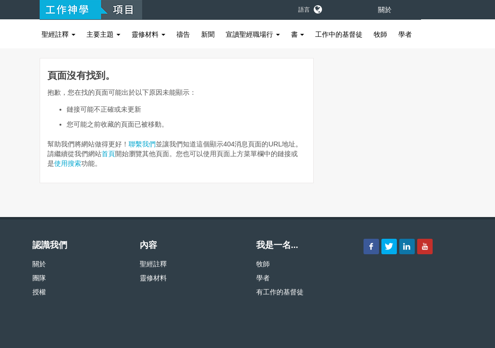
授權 (39, 292)
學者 (405, 34)
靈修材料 (148, 34)
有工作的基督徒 (280, 292)
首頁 (108, 154)
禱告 (183, 34)
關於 (385, 10)
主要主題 (103, 34)
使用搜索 (67, 163)
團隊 (39, 278)
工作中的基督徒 (339, 34)
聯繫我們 (142, 144)
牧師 (380, 34)
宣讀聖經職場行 (253, 34)
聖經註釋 (58, 34)
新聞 (208, 34)
